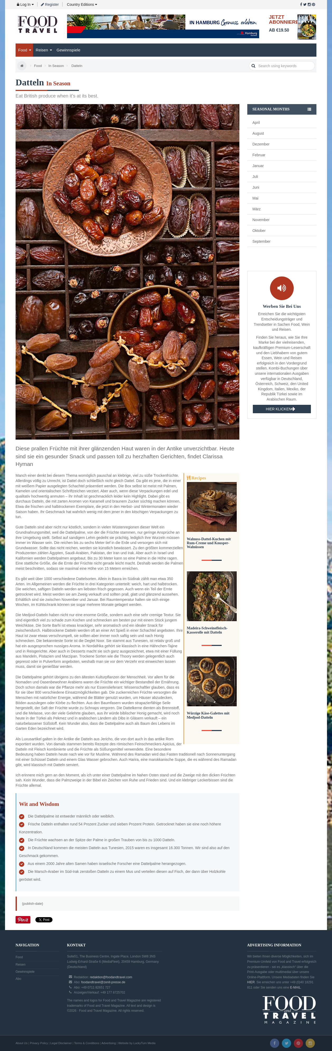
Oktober (259, 230)
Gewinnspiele (68, 50)
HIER (251, 982)
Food (24, 50)
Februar (259, 155)
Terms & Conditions (86, 1043)
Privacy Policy (39, 1043)
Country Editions (81, 4)
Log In (25, 4)
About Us (21, 1043)
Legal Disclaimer (61, 1043)
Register (50, 4)
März (257, 209)
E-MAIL (295, 987)
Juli (255, 176)
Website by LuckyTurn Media (136, 1043)
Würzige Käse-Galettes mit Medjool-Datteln (208, 715)
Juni (256, 187)
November (261, 220)
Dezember (261, 144)
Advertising (109, 1043)
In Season (56, 66)
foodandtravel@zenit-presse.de (103, 982)
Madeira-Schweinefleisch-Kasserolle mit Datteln (207, 630)
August (258, 133)
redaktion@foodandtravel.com (111, 977)
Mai (256, 198)
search (253, 65)
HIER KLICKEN (280, 409)
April (256, 122)
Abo (18, 979)
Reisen (44, 50)
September (262, 241)
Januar (258, 166)
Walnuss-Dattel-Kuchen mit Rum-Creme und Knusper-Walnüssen (209, 543)
